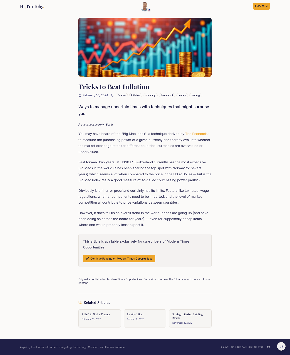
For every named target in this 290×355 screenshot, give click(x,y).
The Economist (197, 134)
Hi (32, 6)
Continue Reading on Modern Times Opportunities (119, 258)
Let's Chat (261, 6)
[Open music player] (281, 346)
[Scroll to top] (145, 6)
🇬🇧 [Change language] (149, 10)
